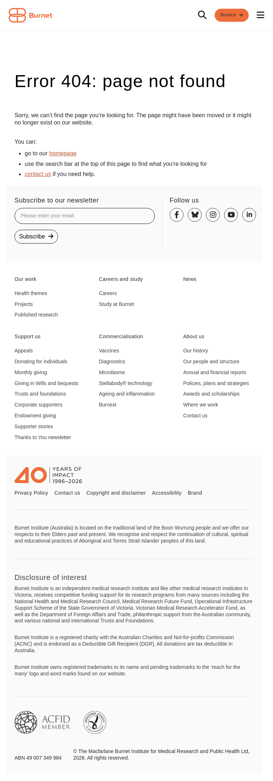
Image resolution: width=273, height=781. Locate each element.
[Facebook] (176, 215)
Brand (195, 492)
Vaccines (109, 350)
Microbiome (112, 372)
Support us (28, 336)
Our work (25, 279)
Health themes (31, 293)
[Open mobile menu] (260, 15)
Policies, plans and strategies (216, 383)
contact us (38, 174)
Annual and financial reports (214, 372)
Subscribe (36, 236)
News (190, 279)
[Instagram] (213, 215)
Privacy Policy (31, 492)
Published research (36, 315)
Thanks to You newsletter (43, 437)
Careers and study (121, 279)
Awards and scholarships (211, 394)
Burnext (107, 405)
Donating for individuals (41, 361)
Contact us (195, 415)
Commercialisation (121, 336)
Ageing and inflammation (127, 394)
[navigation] (136, 15)
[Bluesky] (195, 215)
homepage (63, 153)
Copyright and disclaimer (116, 492)
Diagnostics (112, 361)
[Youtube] (231, 215)
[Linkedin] (249, 215)
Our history (195, 350)
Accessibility (167, 492)
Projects (24, 304)
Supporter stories (34, 426)
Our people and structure (211, 361)
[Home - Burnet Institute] (30, 15)
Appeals (24, 350)
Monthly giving (31, 372)
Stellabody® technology (125, 383)
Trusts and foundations (40, 394)
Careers (108, 293)
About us (193, 336)
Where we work (200, 405)
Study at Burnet (116, 304)
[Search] (202, 15)
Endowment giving (35, 415)
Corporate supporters (38, 405)
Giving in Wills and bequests (46, 383)
